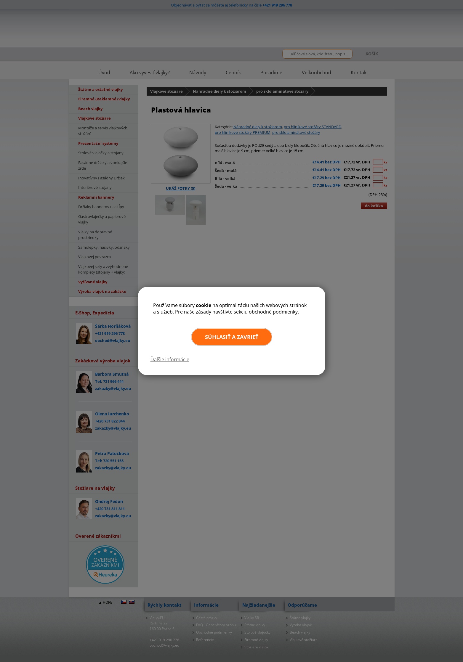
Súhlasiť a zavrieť (231, 336)
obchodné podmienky (273, 311)
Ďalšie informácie (169, 359)
